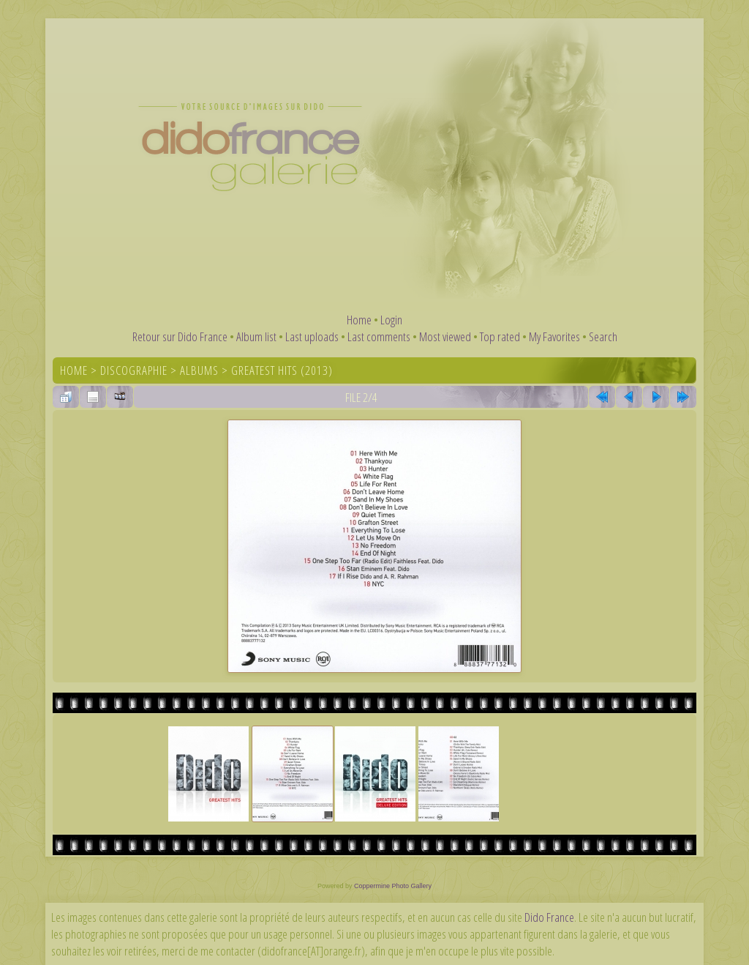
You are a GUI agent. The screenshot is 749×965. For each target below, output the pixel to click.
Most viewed (445, 336)
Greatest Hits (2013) (282, 370)
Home (359, 319)
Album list (256, 336)
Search (603, 336)
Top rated (500, 336)
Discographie (134, 370)
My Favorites (554, 336)
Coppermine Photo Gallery (393, 886)
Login (391, 319)
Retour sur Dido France (179, 336)
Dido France (549, 917)
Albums (199, 370)
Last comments (378, 336)
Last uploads (312, 336)
